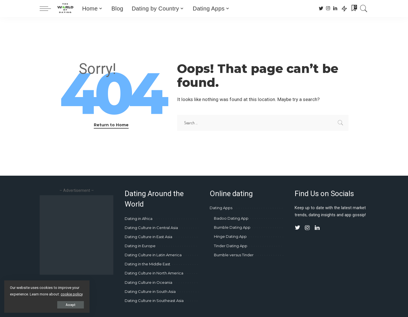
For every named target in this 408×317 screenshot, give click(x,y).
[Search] (363, 8)
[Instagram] (328, 8)
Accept (70, 305)
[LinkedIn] (335, 8)
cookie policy (72, 294)
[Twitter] (321, 8)
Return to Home (111, 124)
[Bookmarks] (353, 8)
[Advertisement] (87, 235)
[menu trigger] (48, 8)
